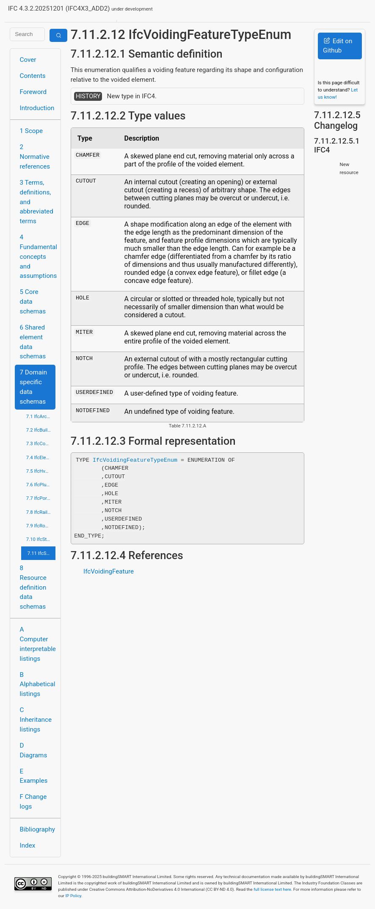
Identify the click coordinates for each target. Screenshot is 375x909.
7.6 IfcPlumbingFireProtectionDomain (41, 485)
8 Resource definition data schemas (33, 587)
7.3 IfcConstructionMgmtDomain (41, 443)
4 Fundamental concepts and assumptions (38, 256)
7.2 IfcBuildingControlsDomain (41, 430)
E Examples (34, 776)
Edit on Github (337, 46)
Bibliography (37, 829)
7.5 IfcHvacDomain (41, 471)
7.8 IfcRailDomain (41, 512)
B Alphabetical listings (37, 684)
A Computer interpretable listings (38, 644)
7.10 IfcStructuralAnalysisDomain (41, 539)
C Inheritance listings (36, 719)
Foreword (33, 92)
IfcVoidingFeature (108, 571)
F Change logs (33, 801)
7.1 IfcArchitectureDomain (41, 416)
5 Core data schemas (33, 301)
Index (28, 845)
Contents (33, 76)
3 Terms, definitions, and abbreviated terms (36, 202)
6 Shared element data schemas (33, 342)
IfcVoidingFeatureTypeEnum (135, 459)
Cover (28, 60)
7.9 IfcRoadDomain (41, 526)
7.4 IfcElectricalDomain (41, 457)
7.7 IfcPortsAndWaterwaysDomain (41, 498)
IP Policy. (73, 895)
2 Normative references (35, 156)
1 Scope (31, 131)
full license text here (272, 889)
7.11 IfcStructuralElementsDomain (42, 553)
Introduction (37, 108)
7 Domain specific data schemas (33, 387)
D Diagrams (33, 750)
